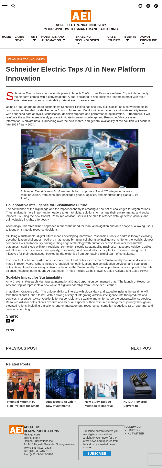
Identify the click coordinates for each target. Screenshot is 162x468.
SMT (34, 36)
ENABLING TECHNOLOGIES (87, 38)
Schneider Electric (25, 93)
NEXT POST (142, 348)
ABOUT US (32, 427)
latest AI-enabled (42, 260)
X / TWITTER (136, 433)
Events (130, 36)
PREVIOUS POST (22, 348)
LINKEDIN (134, 430)
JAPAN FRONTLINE (148, 38)
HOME (6, 36)
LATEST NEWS (20, 38)
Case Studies (113, 38)
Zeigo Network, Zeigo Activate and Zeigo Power (117, 270)
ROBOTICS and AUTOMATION (52, 38)
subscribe (97, 453)
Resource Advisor (55, 110)
